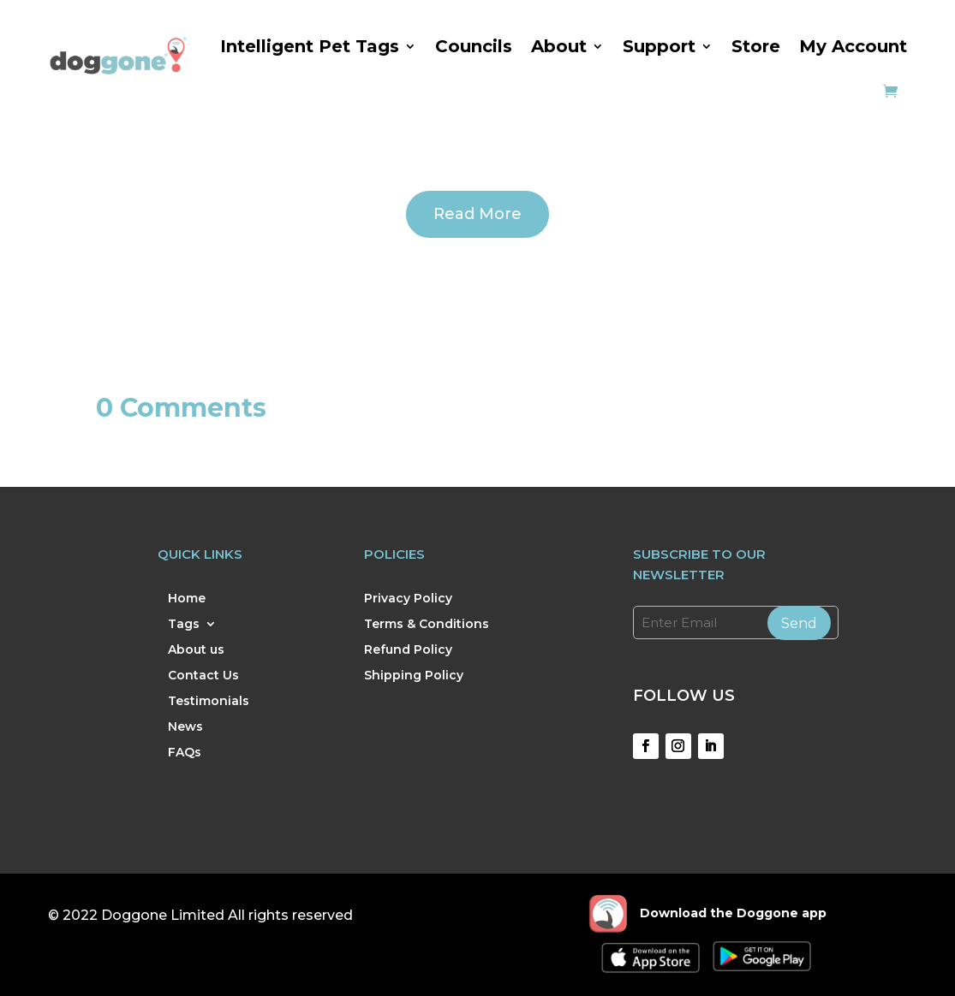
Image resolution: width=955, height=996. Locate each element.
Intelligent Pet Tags (309, 46)
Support (659, 46)
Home (187, 599)
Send (799, 623)
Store (755, 46)
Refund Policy (408, 650)
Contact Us (203, 676)
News (185, 727)
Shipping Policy (413, 676)
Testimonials (208, 701)
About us (196, 650)
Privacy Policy (408, 599)
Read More (477, 214)
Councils (473, 46)
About (559, 46)
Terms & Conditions (426, 624)
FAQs (184, 753)
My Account (853, 46)
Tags (184, 624)
